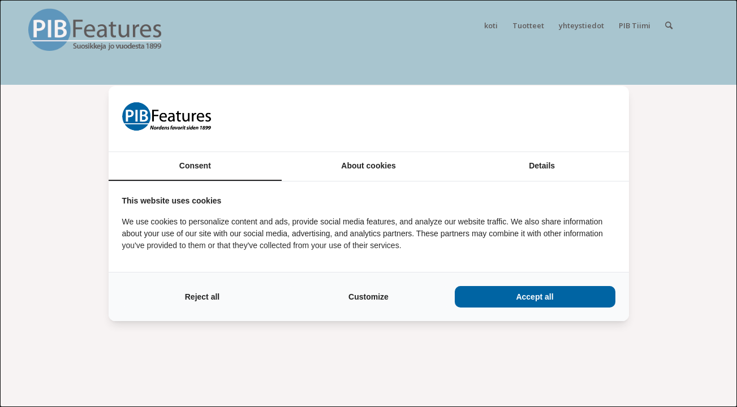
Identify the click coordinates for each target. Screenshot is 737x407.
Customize (368, 296)
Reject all (202, 296)
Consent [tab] (195, 165)
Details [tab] (542, 165)
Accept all (534, 296)
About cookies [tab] (368, 165)
